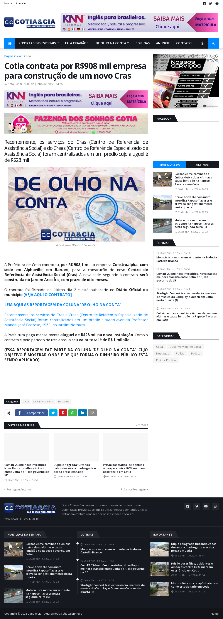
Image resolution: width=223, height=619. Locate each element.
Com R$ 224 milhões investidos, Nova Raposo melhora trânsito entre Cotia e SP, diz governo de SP (26, 470)
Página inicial (13, 56)
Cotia (27, 56)
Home (8, 3)
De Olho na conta (43, 401)
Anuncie (21, 3)
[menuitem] (9, 43)
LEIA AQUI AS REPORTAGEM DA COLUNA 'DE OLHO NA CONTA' (62, 304)
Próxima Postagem (133, 489)
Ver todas (142, 425)
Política (196, 353)
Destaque (63, 401)
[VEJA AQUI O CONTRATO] (48, 294)
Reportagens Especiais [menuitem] (37, 43)
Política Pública (166, 360)
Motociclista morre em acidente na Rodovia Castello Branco (186, 259)
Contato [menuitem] (184, 43)
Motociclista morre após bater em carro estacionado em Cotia (194, 585)
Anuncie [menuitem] (163, 43)
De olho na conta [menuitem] (111, 43)
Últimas (202, 164)
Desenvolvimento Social (185, 347)
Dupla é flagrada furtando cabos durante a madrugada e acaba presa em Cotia (75, 468)
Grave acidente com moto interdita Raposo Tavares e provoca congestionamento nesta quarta (193, 202)
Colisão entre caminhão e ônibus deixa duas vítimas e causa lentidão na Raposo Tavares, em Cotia (193, 179)
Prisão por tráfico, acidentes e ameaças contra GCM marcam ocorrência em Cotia (124, 468)
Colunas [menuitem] (142, 43)
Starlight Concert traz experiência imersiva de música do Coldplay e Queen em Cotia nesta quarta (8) (186, 297)
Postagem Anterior (19, 489)
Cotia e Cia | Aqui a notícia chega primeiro (55, 614)
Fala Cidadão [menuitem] (75, 43)
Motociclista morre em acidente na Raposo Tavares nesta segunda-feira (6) (194, 224)
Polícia (180, 353)
